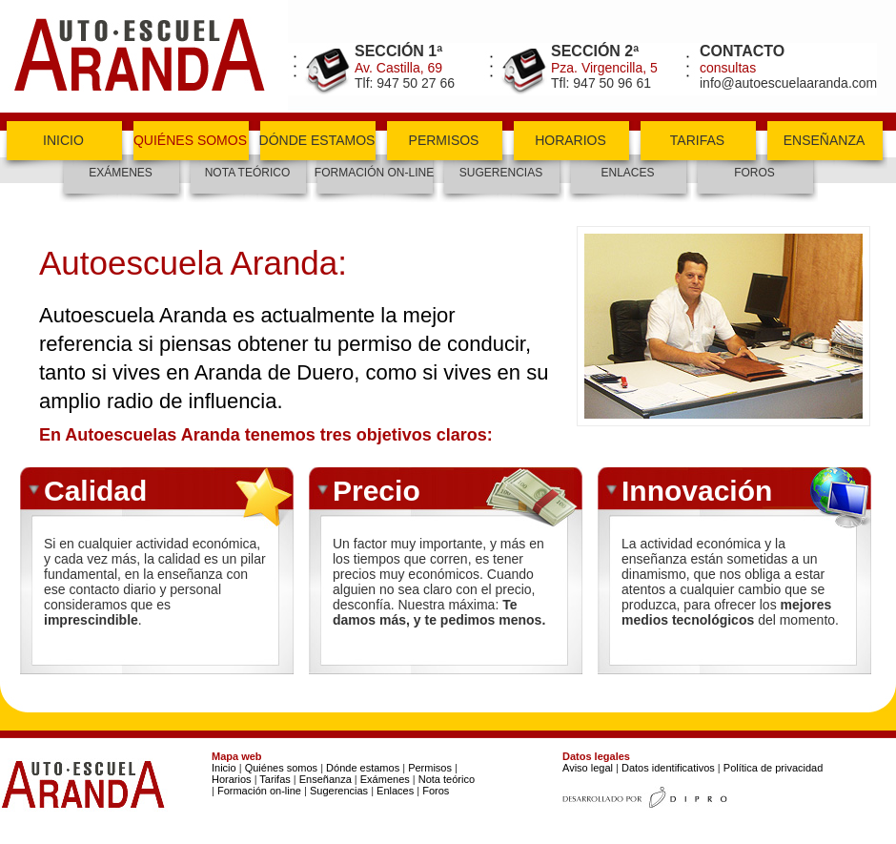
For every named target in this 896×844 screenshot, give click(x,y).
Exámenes (385, 779)
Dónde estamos (362, 767)
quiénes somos (190, 140)
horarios (570, 140)
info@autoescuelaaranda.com (788, 83)
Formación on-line (259, 790)
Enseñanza (324, 779)
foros (754, 172)
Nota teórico (446, 779)
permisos (444, 140)
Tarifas (274, 779)
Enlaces (395, 790)
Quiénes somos (281, 767)
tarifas (697, 140)
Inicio (224, 767)
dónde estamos (317, 140)
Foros (435, 790)
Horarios (232, 779)
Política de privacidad (773, 767)
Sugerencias (500, 172)
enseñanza (824, 140)
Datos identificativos (668, 767)
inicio (63, 140)
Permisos (430, 767)
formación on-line (374, 172)
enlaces (627, 172)
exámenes (121, 172)
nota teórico (248, 172)
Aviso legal (587, 767)
